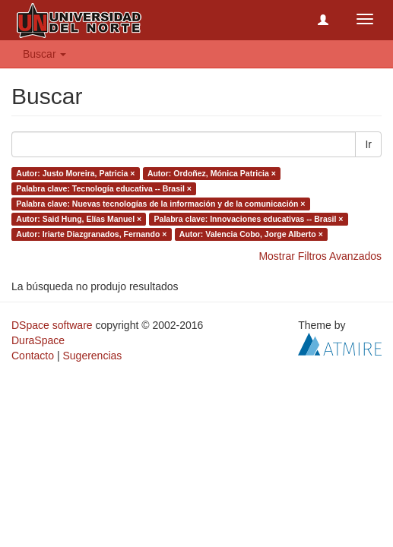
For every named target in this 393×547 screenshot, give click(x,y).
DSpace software (52, 325)
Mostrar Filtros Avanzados (320, 256)
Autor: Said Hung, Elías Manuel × (78, 218)
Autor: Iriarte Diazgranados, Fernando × (91, 234)
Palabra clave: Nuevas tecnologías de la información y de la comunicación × (160, 203)
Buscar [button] (44, 54)
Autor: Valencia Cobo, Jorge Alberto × (251, 234)
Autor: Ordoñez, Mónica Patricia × (211, 173)
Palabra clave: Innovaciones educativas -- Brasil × (249, 218)
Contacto (32, 355)
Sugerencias (92, 355)
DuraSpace (38, 340)
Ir (368, 144)
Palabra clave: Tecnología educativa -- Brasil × (104, 188)
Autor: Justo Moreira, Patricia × (75, 173)
